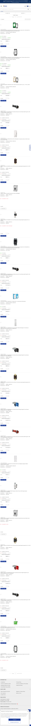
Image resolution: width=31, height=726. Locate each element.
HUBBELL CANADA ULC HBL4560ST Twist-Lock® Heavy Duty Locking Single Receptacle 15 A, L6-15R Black (15, 220)
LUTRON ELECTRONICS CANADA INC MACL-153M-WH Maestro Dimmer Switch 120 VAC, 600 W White (14, 654)
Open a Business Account (5, 691)
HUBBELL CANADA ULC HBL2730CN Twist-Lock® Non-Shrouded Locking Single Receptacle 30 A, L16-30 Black (15, 382)
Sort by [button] (22, 13)
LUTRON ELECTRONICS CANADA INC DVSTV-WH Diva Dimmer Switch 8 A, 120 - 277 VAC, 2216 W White (15, 85)
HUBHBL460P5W (3, 273)
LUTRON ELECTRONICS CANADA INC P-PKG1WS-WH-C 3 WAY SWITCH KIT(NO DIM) (13, 301)
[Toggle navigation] (1, 6)
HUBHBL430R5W (3, 354)
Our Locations (3, 693)
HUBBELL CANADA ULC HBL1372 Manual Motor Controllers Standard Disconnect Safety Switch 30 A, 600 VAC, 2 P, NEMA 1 (15, 518)
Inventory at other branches (6, 39)
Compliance (3, 682)
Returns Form (18, 693)
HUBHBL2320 (2, 544)
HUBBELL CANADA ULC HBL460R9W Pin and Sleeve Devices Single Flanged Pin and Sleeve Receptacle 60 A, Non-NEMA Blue (14, 410)
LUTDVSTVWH (2, 83)
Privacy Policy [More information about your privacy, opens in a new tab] (8, 717)
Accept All (14, 719)
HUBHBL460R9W (3, 408)
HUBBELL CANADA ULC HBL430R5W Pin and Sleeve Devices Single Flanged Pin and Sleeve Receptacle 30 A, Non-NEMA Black (14, 355)
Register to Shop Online (20, 691)
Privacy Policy (18, 682)
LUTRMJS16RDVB (3, 626)
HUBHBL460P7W (3, 435)
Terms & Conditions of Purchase (22, 683)
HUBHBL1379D (2, 192)
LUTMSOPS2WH (2, 138)
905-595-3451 (8, 701)
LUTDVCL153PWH (3, 29)
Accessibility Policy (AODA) (5, 686)
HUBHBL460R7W (3, 571)
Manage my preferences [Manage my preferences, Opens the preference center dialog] (14, 722)
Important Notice (19, 685)
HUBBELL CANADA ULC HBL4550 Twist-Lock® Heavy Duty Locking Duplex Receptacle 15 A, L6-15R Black (15, 166)
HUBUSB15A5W (2, 490)
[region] (14, 717)
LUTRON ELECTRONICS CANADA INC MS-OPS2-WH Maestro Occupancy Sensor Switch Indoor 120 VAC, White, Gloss (15, 139)
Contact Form (3, 694)
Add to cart (3, 46)
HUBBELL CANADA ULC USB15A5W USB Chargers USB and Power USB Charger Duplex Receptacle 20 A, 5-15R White (13, 491)
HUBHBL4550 (2, 165)
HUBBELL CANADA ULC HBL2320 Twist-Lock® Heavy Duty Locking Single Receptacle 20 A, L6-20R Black (15, 546)
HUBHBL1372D (2, 517)
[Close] (28, 711)
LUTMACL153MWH (3, 653)
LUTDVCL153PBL (2, 246)
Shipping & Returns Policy (5, 685)
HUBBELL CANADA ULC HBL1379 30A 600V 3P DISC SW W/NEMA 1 (10, 193)
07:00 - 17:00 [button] (28, 2)
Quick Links (15, 689)
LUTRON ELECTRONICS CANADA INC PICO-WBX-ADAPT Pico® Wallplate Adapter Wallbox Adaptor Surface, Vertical (14, 464)
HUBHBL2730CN (3, 381)
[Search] (15, 9)
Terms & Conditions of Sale (6, 683)
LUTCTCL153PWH (3, 56)
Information (15, 679)
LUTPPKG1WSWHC (3, 300)
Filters (8, 13)
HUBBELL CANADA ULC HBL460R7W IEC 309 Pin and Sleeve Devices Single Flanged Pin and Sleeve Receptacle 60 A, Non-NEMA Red (14, 573)
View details (3, 208)
